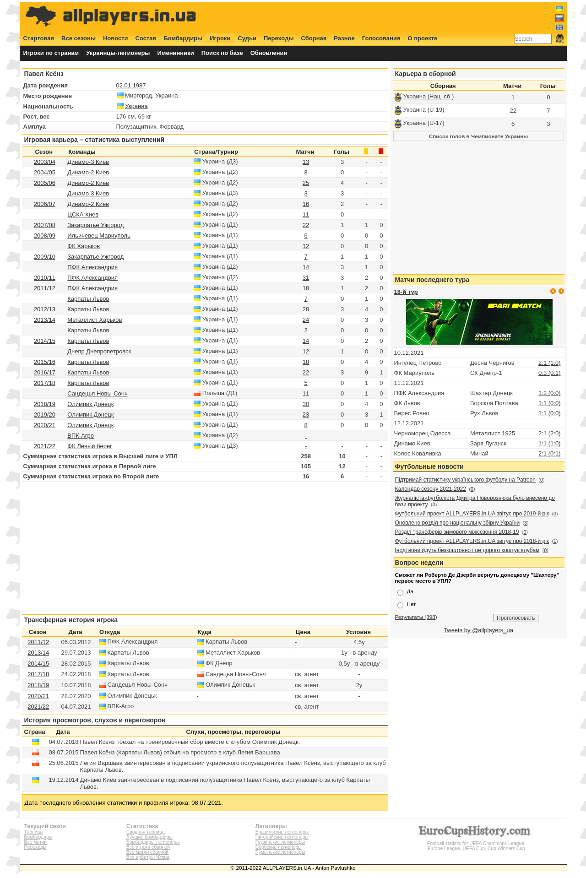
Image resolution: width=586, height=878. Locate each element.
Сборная (314, 38)
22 (306, 225)
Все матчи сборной (147, 852)
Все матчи (35, 842)
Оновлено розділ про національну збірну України (457, 523)
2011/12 (44, 288)
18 (306, 288)
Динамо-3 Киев (88, 161)
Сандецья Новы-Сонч (97, 393)
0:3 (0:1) (549, 372)
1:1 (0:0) (549, 403)
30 (306, 404)
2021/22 (44, 446)
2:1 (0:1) (549, 453)
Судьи (247, 38)
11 (306, 214)
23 (306, 414)
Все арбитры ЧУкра (147, 857)
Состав (146, 38)
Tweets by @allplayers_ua (478, 630)
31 (306, 277)
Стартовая (38, 38)
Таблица (33, 832)
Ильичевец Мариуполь (98, 235)
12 (306, 246)
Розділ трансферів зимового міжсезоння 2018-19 (457, 532)
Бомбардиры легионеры (153, 842)
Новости (115, 38)
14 (306, 267)
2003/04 (44, 161)
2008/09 (44, 235)
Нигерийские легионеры (282, 837)
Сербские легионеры (278, 847)
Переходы (279, 38)
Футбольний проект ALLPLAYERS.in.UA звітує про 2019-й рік (472, 513)
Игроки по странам (51, 52)
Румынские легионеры (280, 852)
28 (306, 309)
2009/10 (44, 256)
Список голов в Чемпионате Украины (478, 136)
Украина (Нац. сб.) (428, 96)
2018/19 (44, 404)
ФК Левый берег (89, 446)
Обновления (269, 52)
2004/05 (44, 172)
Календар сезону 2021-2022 (430, 489)
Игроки (220, 38)
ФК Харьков (83, 246)
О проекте (423, 38)
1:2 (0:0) (549, 393)
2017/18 (44, 382)
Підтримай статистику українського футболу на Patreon (465, 480)
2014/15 (44, 340)
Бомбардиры (182, 38)
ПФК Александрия (92, 267)
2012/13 (44, 309)
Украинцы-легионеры (118, 52)
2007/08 (44, 225)
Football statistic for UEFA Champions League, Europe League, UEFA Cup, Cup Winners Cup (476, 843)
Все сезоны (78, 38)
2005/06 (44, 182)
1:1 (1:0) (549, 443)
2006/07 (44, 204)
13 (306, 161)
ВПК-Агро (80, 435)
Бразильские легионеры (282, 832)
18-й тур (406, 291)
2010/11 (44, 277)
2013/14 (44, 319)
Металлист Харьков (94, 319)
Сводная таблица (145, 832)
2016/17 (44, 372)
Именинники (175, 52)
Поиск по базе (222, 52)
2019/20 (44, 414)
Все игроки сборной (148, 847)
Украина (136, 106)
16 (306, 204)
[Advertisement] (397, 17)
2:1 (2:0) (549, 433)
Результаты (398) (416, 617)
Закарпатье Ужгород (95, 225)
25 (306, 182)
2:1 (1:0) (549, 362)
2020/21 (44, 425)
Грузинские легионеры (280, 842)
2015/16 (44, 361)
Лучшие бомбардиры (149, 837)
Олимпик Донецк (90, 404)
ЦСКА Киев (82, 214)
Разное (344, 38)
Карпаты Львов (88, 298)
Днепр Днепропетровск (99, 351)
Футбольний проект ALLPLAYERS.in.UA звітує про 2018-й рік (472, 541)
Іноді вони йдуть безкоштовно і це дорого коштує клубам (467, 550)
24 (306, 319)
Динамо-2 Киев (88, 172)
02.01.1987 (131, 85)
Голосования (381, 38)
